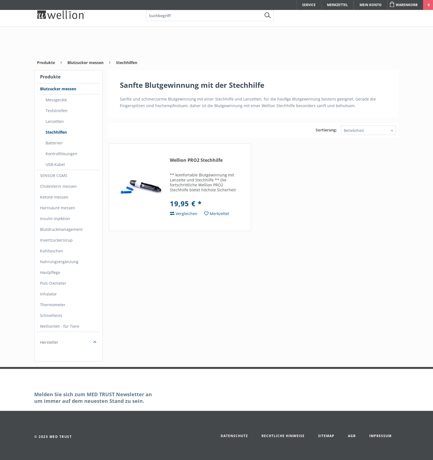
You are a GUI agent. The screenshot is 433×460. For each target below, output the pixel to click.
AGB (352, 435)
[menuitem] (210, 40)
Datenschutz (234, 435)
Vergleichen (183, 213)
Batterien (54, 143)
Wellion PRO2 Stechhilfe (196, 160)
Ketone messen (54, 197)
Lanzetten (55, 121)
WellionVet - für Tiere (59, 326)
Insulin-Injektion (55, 218)
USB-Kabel (55, 164)
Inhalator (48, 294)
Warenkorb (404, 4)
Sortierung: (326, 130)
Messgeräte (56, 99)
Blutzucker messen (58, 88)
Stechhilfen (56, 132)
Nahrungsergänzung (59, 261)
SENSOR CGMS (53, 175)
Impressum (380, 435)
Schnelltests (51, 315)
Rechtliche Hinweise (283, 435)
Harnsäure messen (57, 207)
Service (309, 4)
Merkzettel (337, 4)
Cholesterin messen (58, 186)
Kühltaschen (51, 250)
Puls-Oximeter (53, 283)
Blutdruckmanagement (61, 229)
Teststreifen (57, 110)
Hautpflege (50, 272)
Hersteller (49, 342)
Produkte (50, 77)
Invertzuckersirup (56, 240)
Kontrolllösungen (61, 153)
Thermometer (52, 304)
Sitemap (326, 435)
